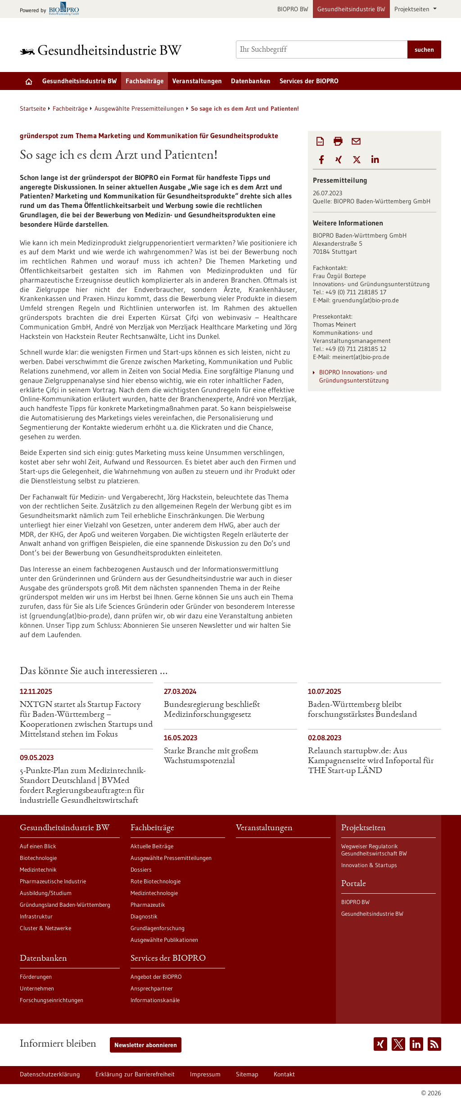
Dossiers (141, 869)
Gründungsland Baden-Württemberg (65, 904)
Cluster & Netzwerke (45, 928)
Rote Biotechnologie (156, 881)
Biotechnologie (38, 857)
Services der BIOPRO (309, 80)
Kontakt (284, 1074)
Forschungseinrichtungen (51, 1000)
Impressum (205, 1074)
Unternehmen (37, 988)
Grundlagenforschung (158, 928)
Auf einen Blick (38, 846)
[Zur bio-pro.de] (52, 9)
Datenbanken (251, 80)
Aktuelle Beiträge (152, 846)
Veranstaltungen (197, 80)
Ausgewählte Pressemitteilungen (139, 108)
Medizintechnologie (154, 892)
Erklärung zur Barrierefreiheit (135, 1074)
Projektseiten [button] (412, 9)
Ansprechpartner (152, 988)
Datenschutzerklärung (50, 1074)
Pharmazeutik (148, 904)
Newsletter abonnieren (145, 1045)
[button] (321, 159)
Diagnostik (144, 916)
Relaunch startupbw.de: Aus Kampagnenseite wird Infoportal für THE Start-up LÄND (371, 761)
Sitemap (247, 1074)
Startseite (33, 108)
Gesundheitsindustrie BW (351, 9)
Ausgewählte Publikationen (164, 939)
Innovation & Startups (369, 864)
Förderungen (36, 976)
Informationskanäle (155, 1000)
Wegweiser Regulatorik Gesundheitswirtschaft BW (374, 849)
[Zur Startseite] (103, 50)
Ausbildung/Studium (46, 892)
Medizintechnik (38, 869)
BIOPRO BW (292, 9)
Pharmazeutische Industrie (53, 881)
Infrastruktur (36, 916)
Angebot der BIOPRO (156, 976)
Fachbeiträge (144, 80)
